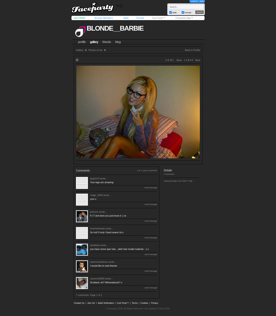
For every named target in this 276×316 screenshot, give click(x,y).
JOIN (202, 1)
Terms (135, 303)
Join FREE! (80, 18)
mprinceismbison (99, 262)
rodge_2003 (96, 195)
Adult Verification (106, 303)
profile (82, 42)
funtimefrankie (97, 228)
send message (150, 188)
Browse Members (104, 18)
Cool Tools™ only (184, 181)
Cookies (144, 303)
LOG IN (194, 1)
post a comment (150, 170)
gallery (94, 42)
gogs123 (94, 178)
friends (106, 42)
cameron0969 (97, 278)
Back (179, 60)
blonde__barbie (115, 28)
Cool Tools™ (158, 18)
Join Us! (91, 303)
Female (140, 18)
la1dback (94, 245)
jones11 (94, 212)
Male (126, 18)
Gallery (79, 50)
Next (197, 60)
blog (118, 42)
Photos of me (95, 50)
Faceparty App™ (184, 18)
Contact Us (79, 303)
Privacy (154, 303)
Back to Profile (192, 50)
